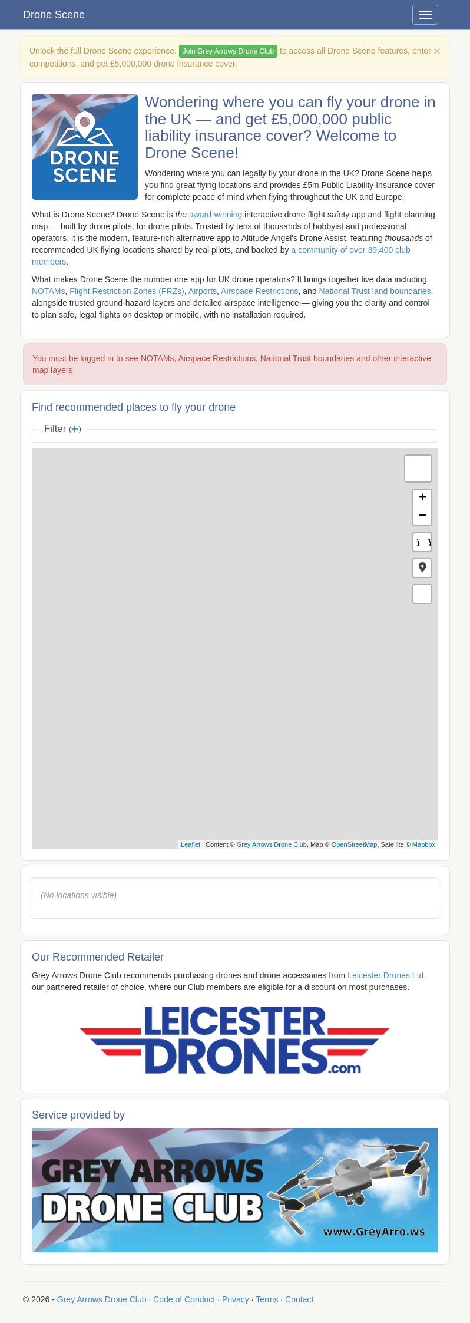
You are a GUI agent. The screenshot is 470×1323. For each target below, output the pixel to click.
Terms (267, 1299)
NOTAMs (48, 291)
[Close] (437, 51)
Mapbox (423, 844)
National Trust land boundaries (375, 291)
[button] (422, 568)
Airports (202, 291)
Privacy (235, 1299)
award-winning (215, 214)
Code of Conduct (184, 1299)
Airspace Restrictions (260, 291)
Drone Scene (54, 15)
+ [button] (422, 498)
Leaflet (190, 844)
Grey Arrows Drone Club (272, 844)
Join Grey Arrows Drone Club (228, 51)
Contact (299, 1299)
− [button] (422, 516)
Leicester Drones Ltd (385, 975)
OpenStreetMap (355, 844)
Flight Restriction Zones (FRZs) (126, 291)
